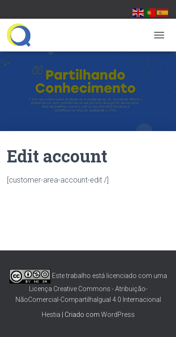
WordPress (118, 314)
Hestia (51, 314)
